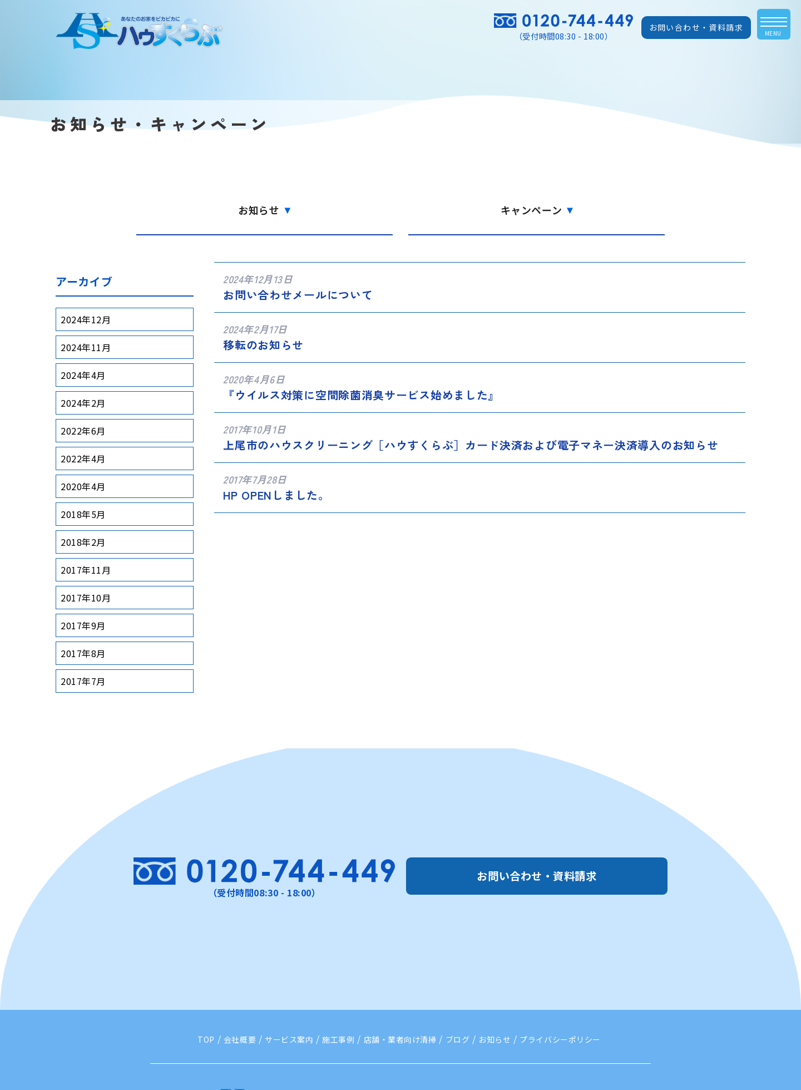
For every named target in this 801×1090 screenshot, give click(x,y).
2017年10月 (86, 597)
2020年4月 (83, 486)
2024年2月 (83, 403)
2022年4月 (83, 458)
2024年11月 (86, 347)
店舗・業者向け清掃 (400, 1039)
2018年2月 (83, 542)
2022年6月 (83, 430)
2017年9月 (83, 625)
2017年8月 (83, 653)
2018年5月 (83, 514)
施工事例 (338, 1039)
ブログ (458, 1039)
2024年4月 (83, 375)
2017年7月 (83, 681)
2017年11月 (86, 569)
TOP (206, 1039)
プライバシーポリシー (560, 1039)
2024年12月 (86, 319)
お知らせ (264, 210)
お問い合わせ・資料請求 (696, 27)
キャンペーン (537, 210)
